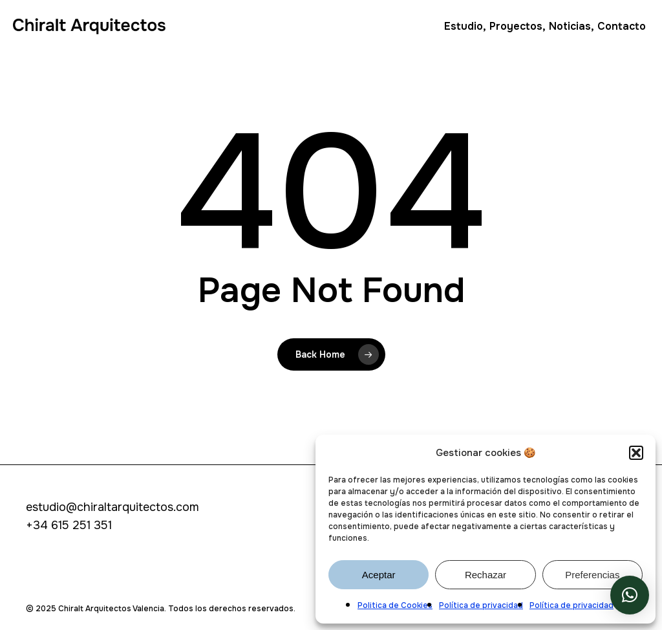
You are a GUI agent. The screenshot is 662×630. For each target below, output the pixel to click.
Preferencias (592, 574)
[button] (636, 452)
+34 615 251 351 (69, 525)
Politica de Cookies (395, 605)
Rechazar (485, 574)
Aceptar (379, 574)
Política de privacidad (481, 605)
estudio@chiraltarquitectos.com (112, 507)
